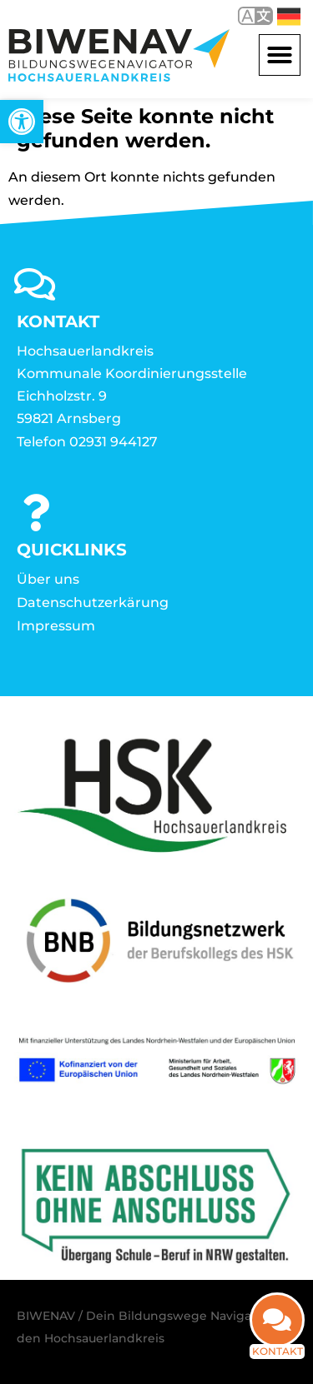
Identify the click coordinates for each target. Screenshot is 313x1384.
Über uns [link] (48, 579)
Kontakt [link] (277, 1351)
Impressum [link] (56, 626)
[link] (21, 121)
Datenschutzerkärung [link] (93, 602)
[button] (279, 55)
